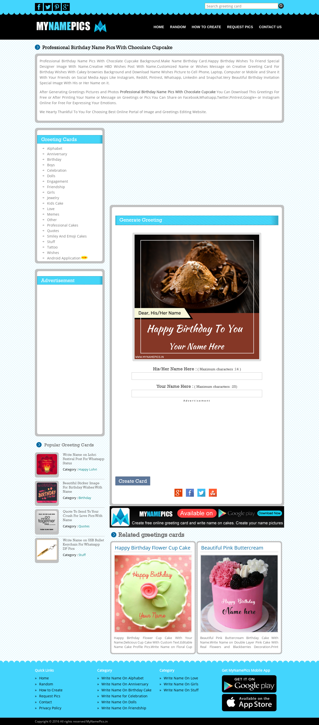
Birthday (54, 159)
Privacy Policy (50, 708)
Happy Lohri (88, 469)
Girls (51, 192)
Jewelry (53, 197)
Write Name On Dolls (119, 702)
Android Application (67, 258)
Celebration (57, 170)
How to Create (206, 27)
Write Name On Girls (181, 684)
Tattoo (52, 247)
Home (159, 27)
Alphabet (54, 148)
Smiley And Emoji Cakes (67, 236)
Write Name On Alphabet (122, 678)
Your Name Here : (197, 386)
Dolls (51, 175)
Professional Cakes (62, 225)
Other (52, 219)
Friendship (56, 186)
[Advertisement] (196, 164)
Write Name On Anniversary (124, 684)
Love (51, 208)
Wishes (53, 252)
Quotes (53, 230)
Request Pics (240, 27)
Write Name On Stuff (181, 690)
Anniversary (57, 154)
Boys (51, 164)
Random (178, 27)
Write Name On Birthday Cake (126, 690)
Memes (53, 214)
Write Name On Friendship (123, 708)
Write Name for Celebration (124, 696)
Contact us (270, 27)
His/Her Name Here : (197, 368)
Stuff (51, 241)
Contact (45, 702)
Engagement (57, 181)
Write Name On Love (181, 678)
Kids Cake (55, 203)
